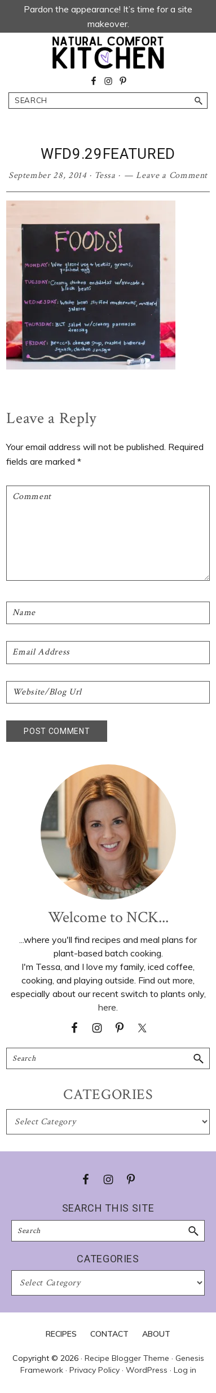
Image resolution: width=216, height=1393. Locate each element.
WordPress (146, 1370)
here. (108, 1007)
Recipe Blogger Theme (127, 1358)
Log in (185, 1370)
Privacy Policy (94, 1370)
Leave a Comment (172, 175)
